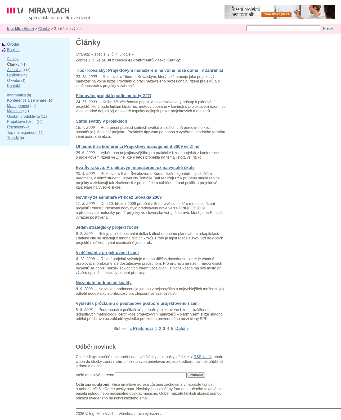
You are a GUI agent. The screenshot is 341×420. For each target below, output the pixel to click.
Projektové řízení (21, 122)
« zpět (96, 54)
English (13, 50)
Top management (21, 132)
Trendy (13, 138)
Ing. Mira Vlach (20, 29)
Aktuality (14, 70)
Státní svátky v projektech (101, 121)
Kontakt (13, 86)
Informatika (16, 95)
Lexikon (13, 75)
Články (44, 29)
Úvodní (13, 44)
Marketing (15, 111)
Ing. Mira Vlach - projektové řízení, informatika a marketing (48, 14)
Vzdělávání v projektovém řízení (107, 252)
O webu (13, 80)
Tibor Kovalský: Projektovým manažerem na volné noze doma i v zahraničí (149, 70)
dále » (128, 54)
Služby (12, 59)
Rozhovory (16, 127)
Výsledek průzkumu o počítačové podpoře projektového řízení (137, 303)
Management (18, 106)
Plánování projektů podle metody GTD (113, 95)
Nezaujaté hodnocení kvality (104, 282)
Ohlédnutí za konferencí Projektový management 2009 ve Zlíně (137, 146)
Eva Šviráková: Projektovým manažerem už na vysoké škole (135, 167)
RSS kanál (203, 357)
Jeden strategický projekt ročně (107, 227)
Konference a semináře (26, 100)
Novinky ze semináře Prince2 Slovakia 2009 (119, 197)
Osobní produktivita (23, 116)
